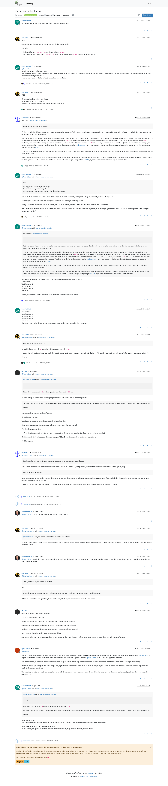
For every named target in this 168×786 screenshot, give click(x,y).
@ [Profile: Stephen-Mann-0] (28, 531)
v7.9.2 (37, 147)
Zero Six (24, 371)
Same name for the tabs (38, 120)
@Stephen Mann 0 (36, 528)
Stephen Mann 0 (27, 511)
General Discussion (30, 15)
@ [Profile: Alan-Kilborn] (26, 69)
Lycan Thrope (26, 648)
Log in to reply (147, 15)
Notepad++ (90, 773)
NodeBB (82, 776)
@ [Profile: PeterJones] (26, 228)
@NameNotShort (36, 37)
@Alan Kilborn (37, 66)
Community (28, 3)
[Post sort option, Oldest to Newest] (139, 15)
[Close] (150, 747)
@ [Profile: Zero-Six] (25, 651)
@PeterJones (36, 225)
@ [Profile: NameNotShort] (27, 338)
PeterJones (25, 118)
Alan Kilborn (25, 37)
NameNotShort (26, 20)
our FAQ (86, 160)
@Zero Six (35, 648)
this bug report (80, 145)
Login (26, 762)
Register (20, 762)
